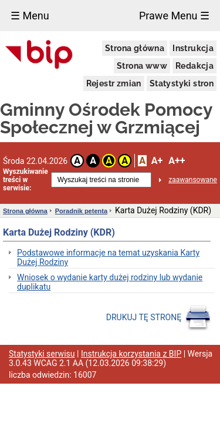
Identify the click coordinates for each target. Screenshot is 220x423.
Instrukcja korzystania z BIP (131, 353)
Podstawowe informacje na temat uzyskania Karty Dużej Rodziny (108, 257)
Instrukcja (193, 48)
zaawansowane (192, 180)
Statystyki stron (182, 83)
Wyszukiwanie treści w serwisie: (25, 179)
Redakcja (194, 65)
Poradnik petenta (81, 210)
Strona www (142, 65)
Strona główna (134, 48)
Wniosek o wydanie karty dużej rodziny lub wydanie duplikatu (109, 282)
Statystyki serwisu (42, 353)
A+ (157, 160)
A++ (176, 160)
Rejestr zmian (113, 83)
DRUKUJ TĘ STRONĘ (158, 318)
